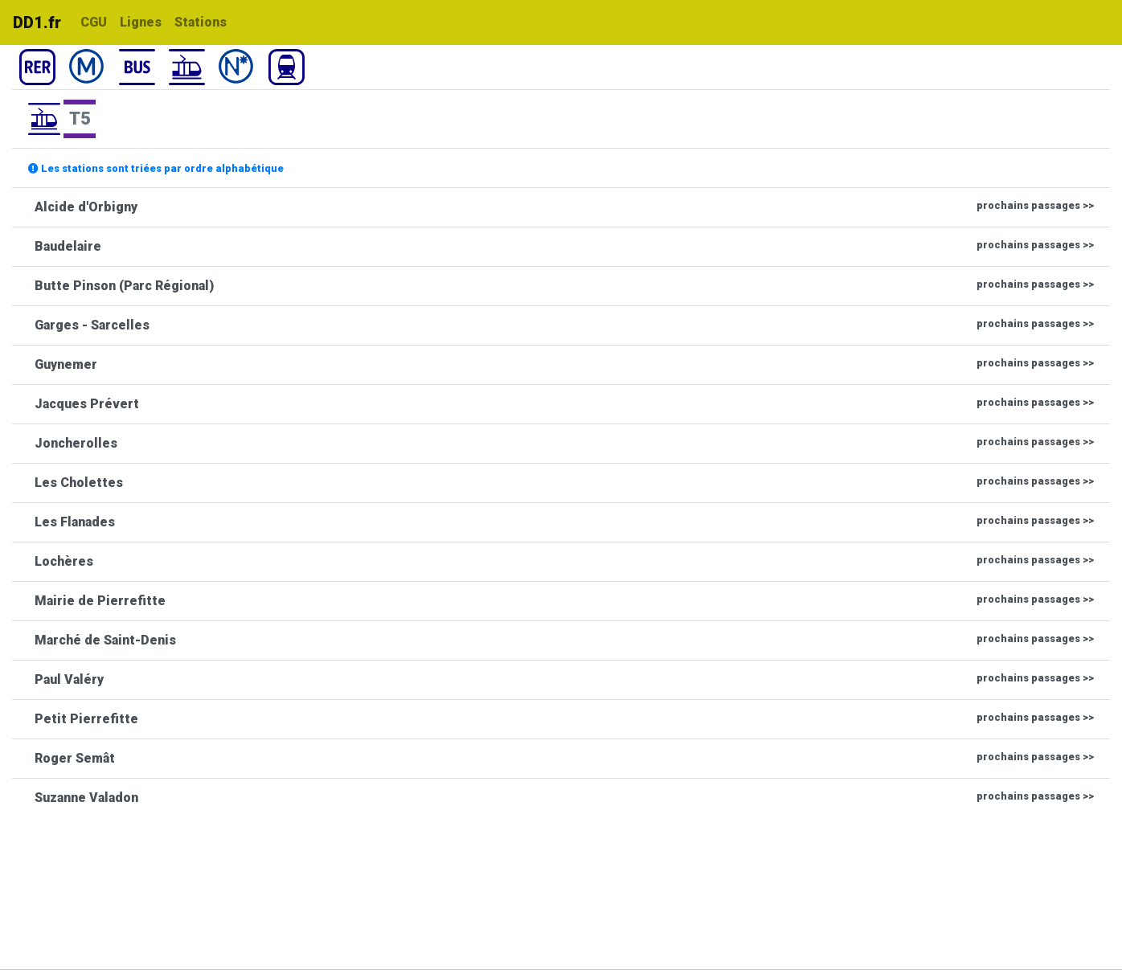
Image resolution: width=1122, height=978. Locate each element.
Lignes (141, 22)
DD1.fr (37, 22)
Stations (200, 22)
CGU (93, 22)
